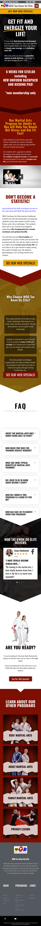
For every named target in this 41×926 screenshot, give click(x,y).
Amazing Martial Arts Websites (20, 924)
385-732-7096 (30, 2)
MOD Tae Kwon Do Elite (20, 6)
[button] (37, 6)
